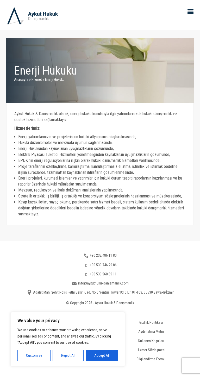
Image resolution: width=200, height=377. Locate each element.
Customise (34, 355)
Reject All (68, 355)
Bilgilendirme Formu (151, 359)
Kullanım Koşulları (151, 341)
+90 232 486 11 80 (103, 255)
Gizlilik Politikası (151, 322)
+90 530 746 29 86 (103, 265)
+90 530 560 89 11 (103, 274)
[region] (67, 339)
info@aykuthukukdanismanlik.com (103, 283)
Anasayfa (21, 79)
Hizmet (37, 79)
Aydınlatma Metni (151, 331)
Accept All (102, 355)
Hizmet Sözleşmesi (151, 350)
